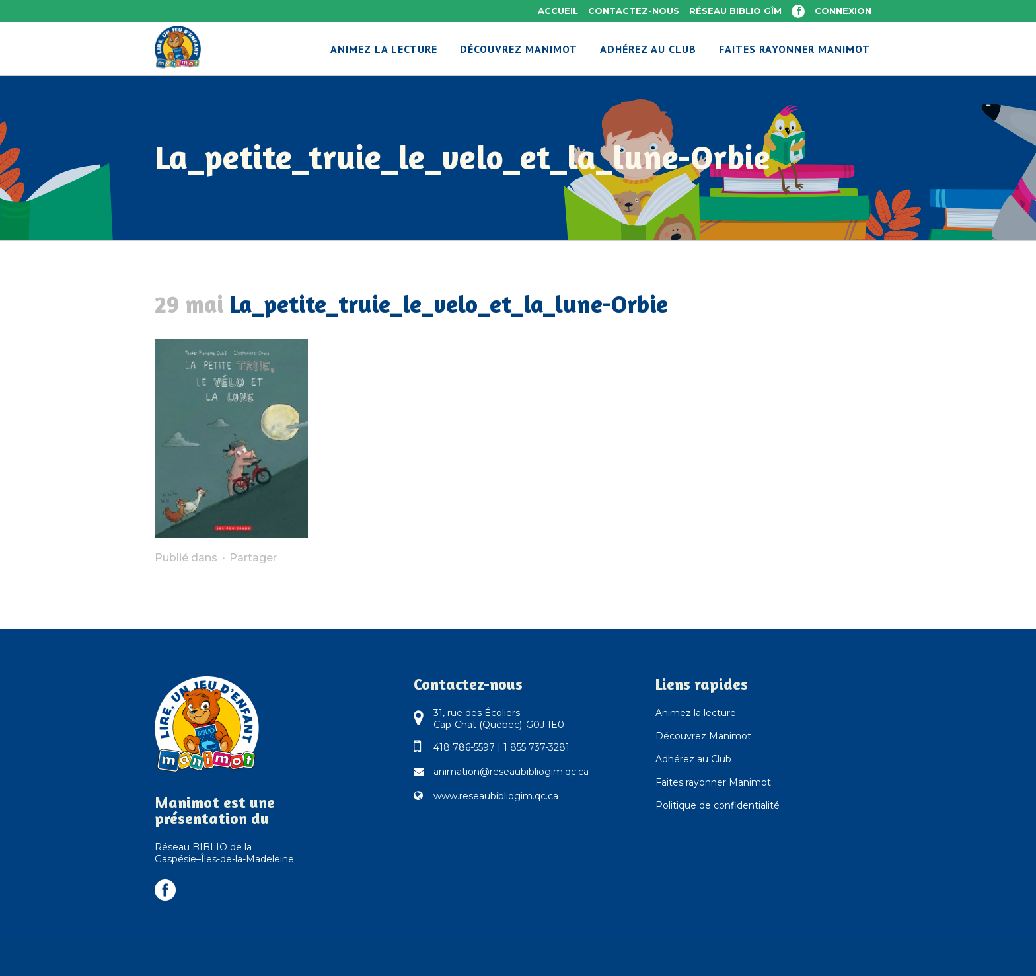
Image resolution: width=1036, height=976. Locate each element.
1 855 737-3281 (536, 747)
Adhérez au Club (693, 759)
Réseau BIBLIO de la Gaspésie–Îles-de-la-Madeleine (224, 853)
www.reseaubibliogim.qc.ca (495, 796)
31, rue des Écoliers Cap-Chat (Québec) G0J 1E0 (498, 719)
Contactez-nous (633, 10)
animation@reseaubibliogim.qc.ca (511, 772)
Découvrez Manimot (703, 736)
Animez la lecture (695, 713)
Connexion (843, 10)
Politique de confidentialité (717, 805)
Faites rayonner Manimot (713, 782)
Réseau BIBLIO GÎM (735, 10)
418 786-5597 (464, 747)
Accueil (558, 10)
